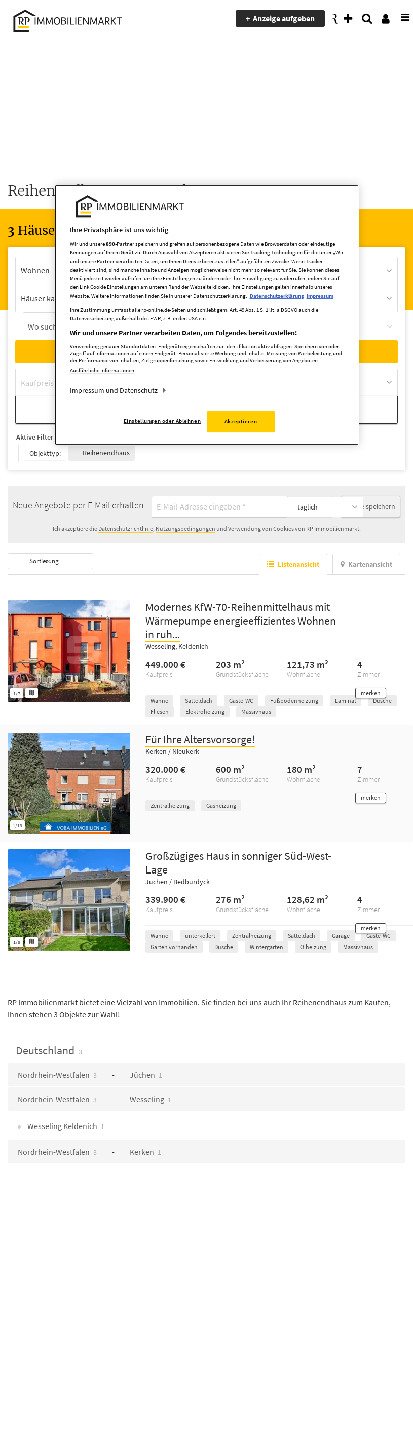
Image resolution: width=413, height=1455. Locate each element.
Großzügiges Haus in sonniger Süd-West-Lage (238, 861)
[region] (207, 315)
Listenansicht (293, 562)
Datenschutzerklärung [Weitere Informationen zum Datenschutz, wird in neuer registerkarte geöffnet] (277, 296)
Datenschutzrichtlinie (125, 527)
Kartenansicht (366, 562)
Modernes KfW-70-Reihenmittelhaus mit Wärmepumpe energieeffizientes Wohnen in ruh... (240, 619)
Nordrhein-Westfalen (57, 1073)
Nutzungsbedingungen (185, 527)
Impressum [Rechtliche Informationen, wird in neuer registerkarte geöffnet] (320, 296)
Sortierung (47, 559)
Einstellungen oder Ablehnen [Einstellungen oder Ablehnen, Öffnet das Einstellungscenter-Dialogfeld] (162, 420)
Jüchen (146, 1073)
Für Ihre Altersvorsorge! (200, 738)
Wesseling (150, 1098)
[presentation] (400, 19)
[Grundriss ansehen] (31, 691)
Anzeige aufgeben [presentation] (285, 18)
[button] (370, 691)
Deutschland (49, 1049)
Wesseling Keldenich (65, 1124)
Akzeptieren (240, 421)
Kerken (145, 1150)
